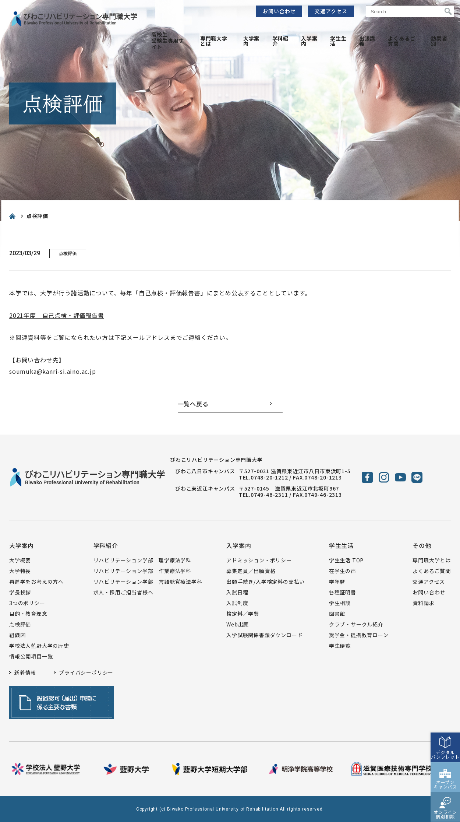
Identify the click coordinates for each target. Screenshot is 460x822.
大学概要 (20, 560)
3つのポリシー (27, 602)
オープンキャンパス (445, 767)
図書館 (337, 613)
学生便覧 (340, 645)
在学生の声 (342, 570)
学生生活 (338, 41)
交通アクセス (331, 11)
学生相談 (340, 602)
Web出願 (237, 624)
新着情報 (25, 672)
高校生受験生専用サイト (167, 40)
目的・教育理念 (28, 613)
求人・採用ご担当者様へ (123, 592)
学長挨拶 (20, 592)
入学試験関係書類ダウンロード (264, 634)
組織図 (17, 634)
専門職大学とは (213, 41)
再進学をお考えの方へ (36, 581)
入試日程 (237, 592)
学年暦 (337, 581)
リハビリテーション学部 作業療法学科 (142, 570)
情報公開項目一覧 (31, 656)
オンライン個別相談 (445, 796)
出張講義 (367, 41)
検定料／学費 (242, 613)
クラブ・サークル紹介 (356, 624)
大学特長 (20, 570)
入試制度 (237, 602)
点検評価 (20, 624)
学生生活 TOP (346, 560)
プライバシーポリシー (86, 672)
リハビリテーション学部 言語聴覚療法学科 (147, 581)
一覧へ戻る (193, 403)
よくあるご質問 (401, 41)
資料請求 (423, 602)
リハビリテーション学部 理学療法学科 (142, 560)
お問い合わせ (279, 11)
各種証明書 (342, 592)
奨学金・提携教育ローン (359, 634)
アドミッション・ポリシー (259, 560)
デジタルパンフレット (445, 737)
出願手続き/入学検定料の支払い (265, 581)
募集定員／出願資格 (250, 570)
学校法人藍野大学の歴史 (39, 645)
